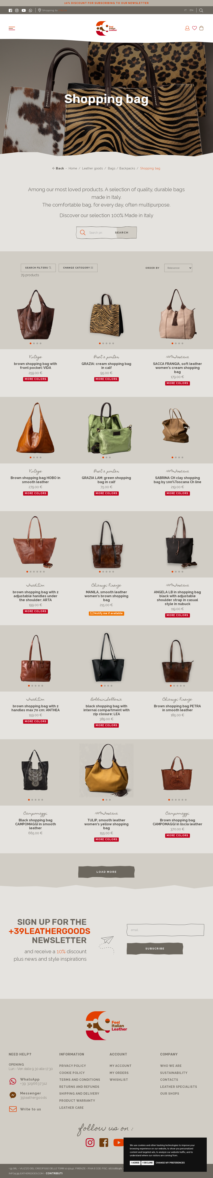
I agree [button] (135, 1162)
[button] (30, 343)
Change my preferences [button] (170, 1162)
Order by (152, 267)
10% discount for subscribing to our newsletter (106, 3)
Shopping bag (150, 168)
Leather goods (92, 168)
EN (191, 10)
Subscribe (155, 948)
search (122, 232)
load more (107, 871)
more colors (35, 379)
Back (58, 168)
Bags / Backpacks (121, 168)
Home (73, 168)
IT (185, 10)
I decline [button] (147, 1162)
